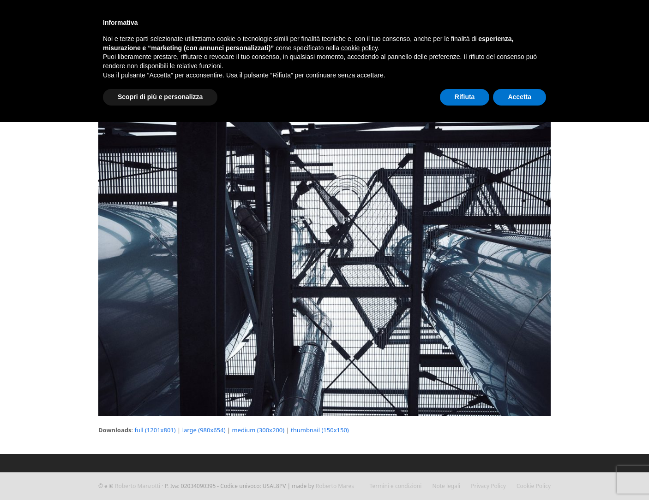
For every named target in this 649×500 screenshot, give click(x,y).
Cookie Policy (534, 486)
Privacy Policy (488, 486)
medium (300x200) (258, 430)
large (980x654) (204, 430)
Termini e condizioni (396, 486)
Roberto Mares (335, 486)
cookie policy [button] (359, 48)
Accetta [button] (519, 96)
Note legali (446, 486)
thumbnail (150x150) (320, 430)
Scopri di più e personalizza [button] (160, 96)
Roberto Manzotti (137, 486)
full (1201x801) (154, 430)
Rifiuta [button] (465, 96)
